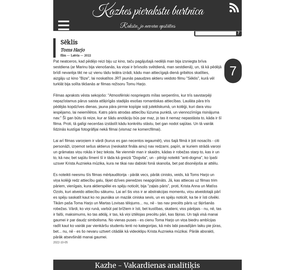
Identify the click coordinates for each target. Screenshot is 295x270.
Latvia (75, 55)
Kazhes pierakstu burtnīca (147, 11)
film (63, 55)
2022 (87, 55)
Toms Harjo (72, 50)
